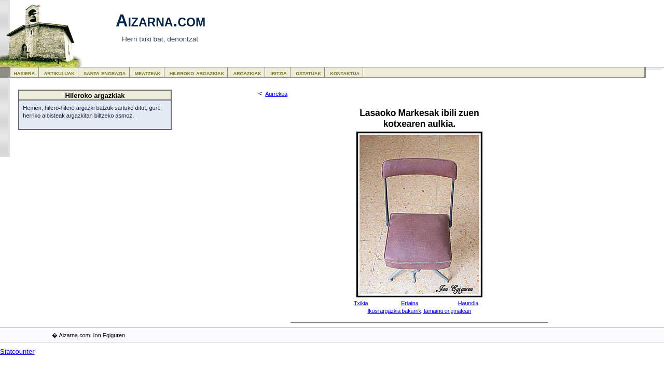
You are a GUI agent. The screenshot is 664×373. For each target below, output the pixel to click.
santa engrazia (105, 73)
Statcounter (17, 351)
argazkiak (247, 73)
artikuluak (59, 73)
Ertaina (409, 303)
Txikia (361, 303)
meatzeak (147, 73)
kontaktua (344, 73)
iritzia (278, 73)
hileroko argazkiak (197, 73)
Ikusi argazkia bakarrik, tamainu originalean (419, 311)
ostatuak (308, 73)
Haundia (468, 303)
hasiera (24, 73)
